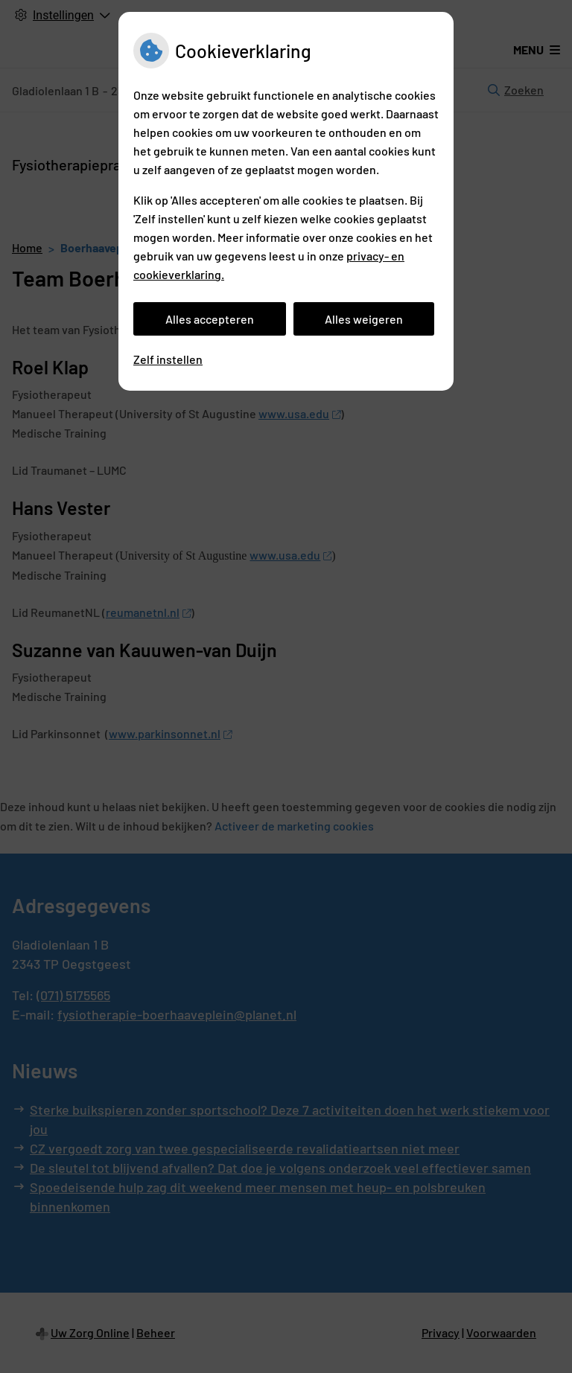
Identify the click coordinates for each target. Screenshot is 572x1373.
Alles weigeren (364, 319)
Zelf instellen (168, 359)
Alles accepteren (209, 319)
